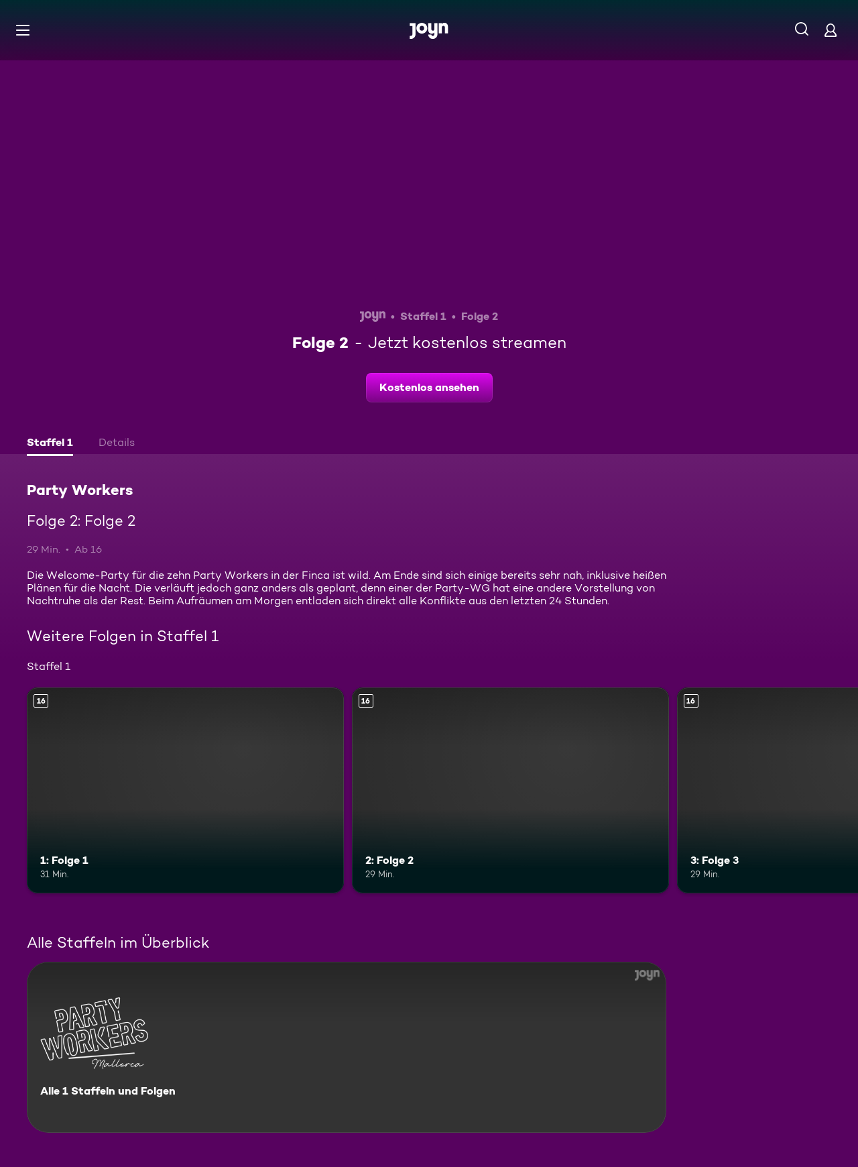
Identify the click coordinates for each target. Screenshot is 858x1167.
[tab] (50, 444)
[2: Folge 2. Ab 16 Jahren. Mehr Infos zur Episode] (510, 790)
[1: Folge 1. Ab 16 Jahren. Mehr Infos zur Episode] (185, 790)
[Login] (830, 30)
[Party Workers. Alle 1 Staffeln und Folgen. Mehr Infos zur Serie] (346, 1047)
